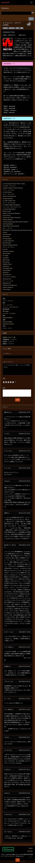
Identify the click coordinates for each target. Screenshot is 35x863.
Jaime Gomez (7, 215)
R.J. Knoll (5, 255)
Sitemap (29, 851)
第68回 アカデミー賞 (9, 337)
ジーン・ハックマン (8, 190)
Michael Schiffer (7, 318)
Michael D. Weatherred (10, 285)
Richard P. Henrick (8, 324)
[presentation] (17, 393)
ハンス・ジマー (7, 328)
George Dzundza (8, 198)
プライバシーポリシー (9, 856)
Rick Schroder (7, 243)
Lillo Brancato (7, 234)
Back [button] (31, 19)
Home (30, 848)
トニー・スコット (8, 301)
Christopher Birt (7, 268)
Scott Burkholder (8, 224)
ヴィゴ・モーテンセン (9, 203)
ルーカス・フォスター (9, 313)
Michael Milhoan (8, 220)
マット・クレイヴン (8, 194)
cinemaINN (5, 2)
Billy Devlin (6, 260)
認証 (4, 388)
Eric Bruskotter (7, 239)
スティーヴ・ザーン (8, 247)
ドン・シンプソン (8, 305)
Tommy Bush (7, 289)
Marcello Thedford (8, 251)
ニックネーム (7, 353)
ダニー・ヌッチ (7, 228)
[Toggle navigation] (31, 2)
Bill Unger (6, 311)
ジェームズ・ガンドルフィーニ (12, 207)
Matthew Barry (7, 264)
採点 (4, 378)
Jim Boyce (6, 272)
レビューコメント (8, 362)
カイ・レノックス (8, 281)
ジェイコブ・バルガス (9, 277)
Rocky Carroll (7, 211)
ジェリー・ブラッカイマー (10, 307)
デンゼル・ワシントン (9, 186)
